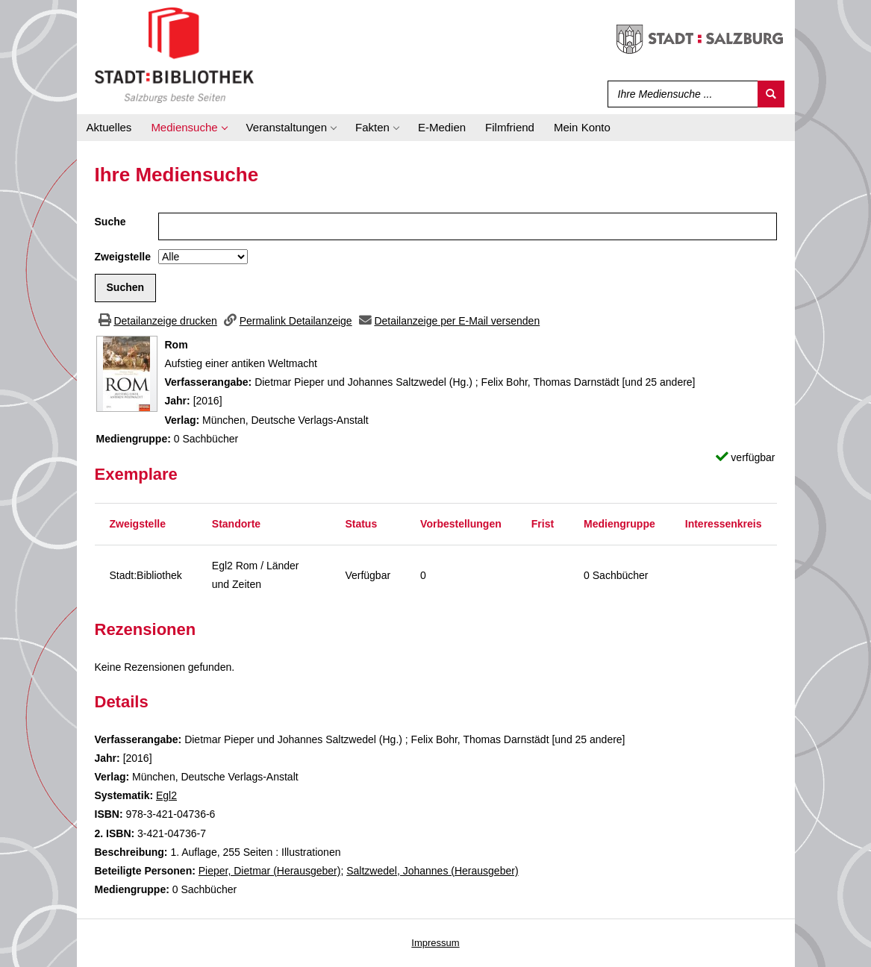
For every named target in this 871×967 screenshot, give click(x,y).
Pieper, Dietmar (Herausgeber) (270, 871)
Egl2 (166, 795)
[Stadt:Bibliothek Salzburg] (174, 54)
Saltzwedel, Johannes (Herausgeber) (432, 871)
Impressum (435, 942)
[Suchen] (771, 94)
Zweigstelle (123, 257)
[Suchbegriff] (679, 94)
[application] (188, 127)
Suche (110, 222)
